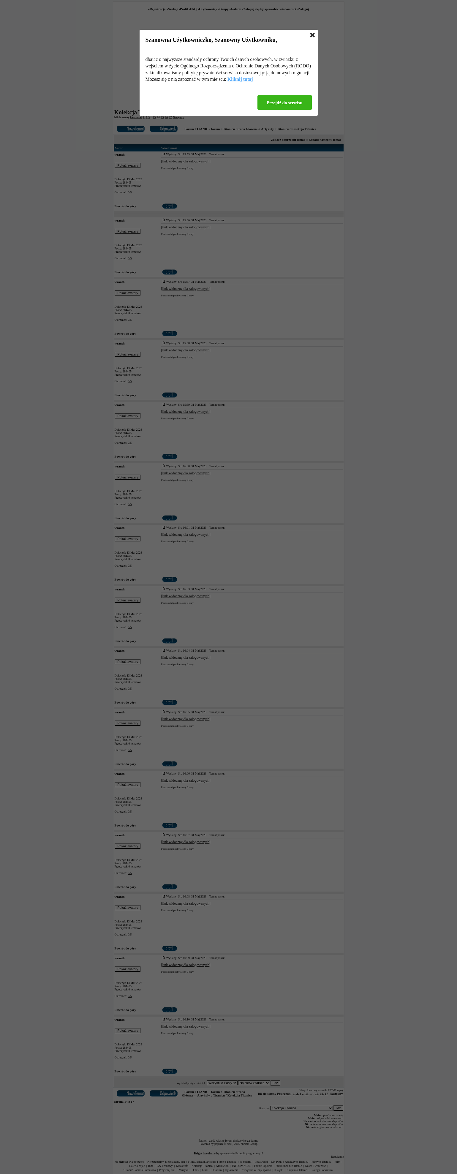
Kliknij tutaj (240, 79)
